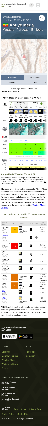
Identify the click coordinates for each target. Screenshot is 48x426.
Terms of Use (20, 409)
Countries (6, 351)
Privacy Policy (36, 409)
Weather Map (35, 77)
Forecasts (12, 77)
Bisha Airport (4, 298)
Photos (12, 82)
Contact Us (22, 414)
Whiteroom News (10, 364)
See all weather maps (5, 129)
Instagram (30, 356)
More (35, 82)
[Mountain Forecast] (14, 5)
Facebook (30, 351)
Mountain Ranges (10, 356)
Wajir (3, 291)
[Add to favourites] (42, 18)
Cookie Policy (8, 414)
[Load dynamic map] (24, 57)
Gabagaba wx (5, 235)
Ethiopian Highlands (12, 17)
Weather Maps (8, 360)
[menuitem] (12, 77)
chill (5, 152)
